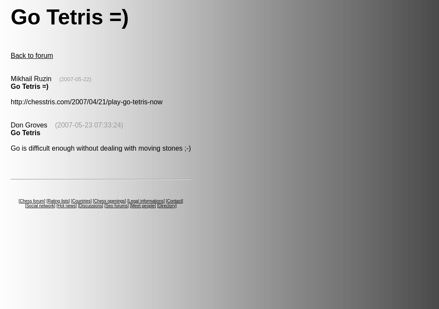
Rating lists (58, 201)
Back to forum (32, 55)
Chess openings (109, 201)
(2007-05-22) (75, 79)
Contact (174, 201)
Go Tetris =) (29, 86)
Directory (166, 205)
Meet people (143, 205)
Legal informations (146, 201)
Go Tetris (25, 132)
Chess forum (32, 201)
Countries (81, 201)
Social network (40, 205)
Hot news (67, 205)
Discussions (90, 205)
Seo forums (116, 205)
